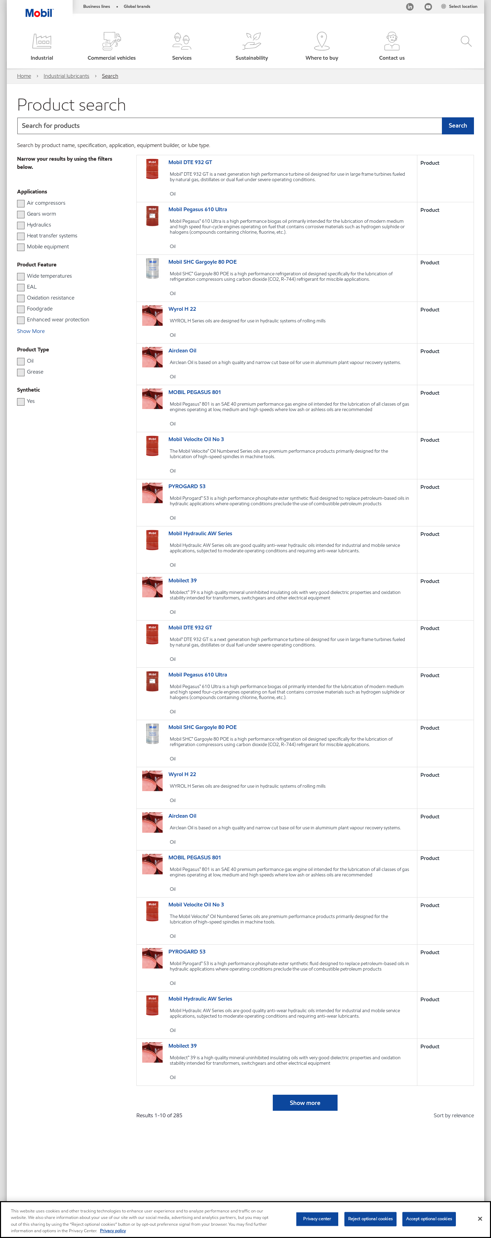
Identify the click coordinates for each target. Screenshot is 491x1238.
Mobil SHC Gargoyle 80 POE (202, 261)
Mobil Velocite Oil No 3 (196, 439)
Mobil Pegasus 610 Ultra (197, 209)
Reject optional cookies (370, 1219)
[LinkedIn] (409, 8)
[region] (245, 1219)
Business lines (96, 6)
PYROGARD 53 (187, 486)
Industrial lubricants (66, 75)
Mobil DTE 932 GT (190, 162)
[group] (63, 203)
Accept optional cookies (429, 1219)
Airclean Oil (182, 350)
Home (24, 75)
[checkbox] (21, 203)
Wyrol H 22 (182, 308)
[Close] (480, 1218)
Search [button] (458, 125)
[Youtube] (428, 8)
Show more (305, 1103)
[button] (42, 47)
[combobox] (245, 126)
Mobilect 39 (182, 580)
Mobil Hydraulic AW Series (200, 533)
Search (110, 75)
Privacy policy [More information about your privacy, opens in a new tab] (113, 1231)
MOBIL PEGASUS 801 (194, 392)
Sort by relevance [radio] (454, 1115)
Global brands (137, 6)
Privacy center (317, 1219)
